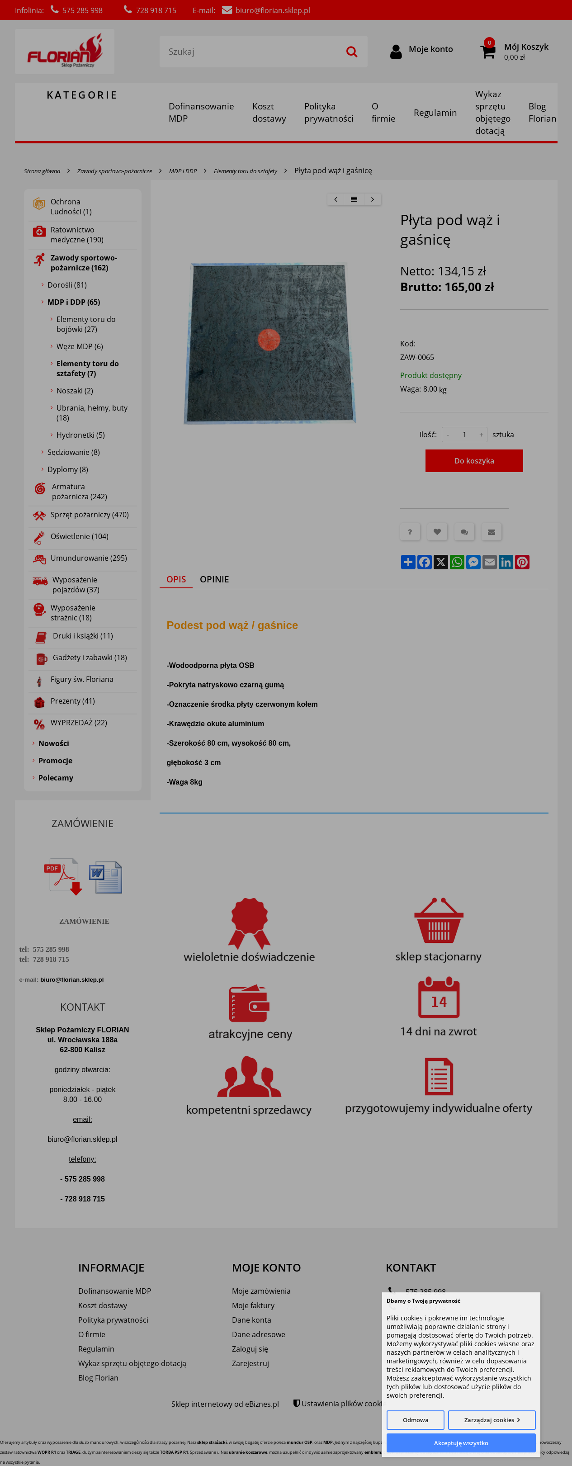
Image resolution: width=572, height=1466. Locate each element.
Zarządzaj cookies (489, 1420)
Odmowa (416, 1420)
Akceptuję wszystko (461, 1443)
